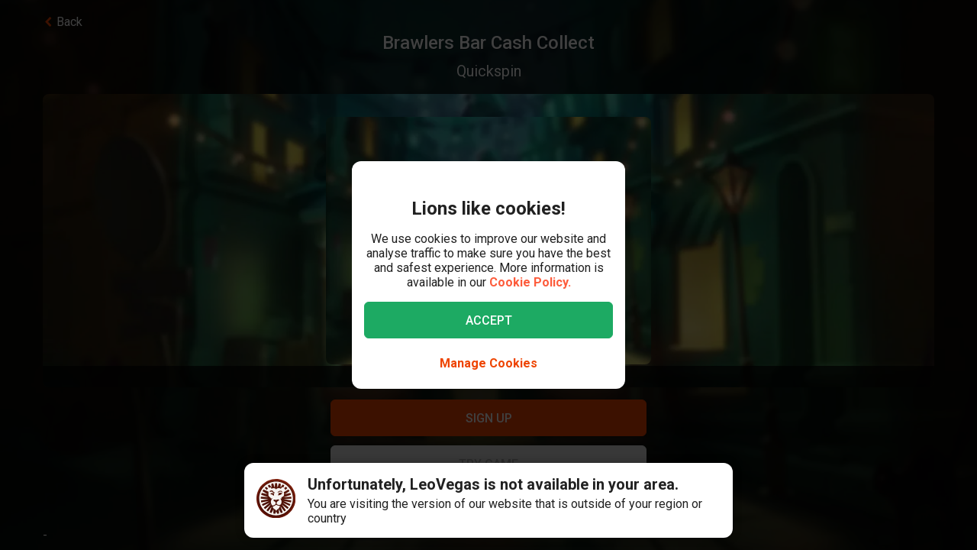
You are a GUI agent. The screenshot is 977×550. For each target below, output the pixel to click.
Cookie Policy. (530, 282)
